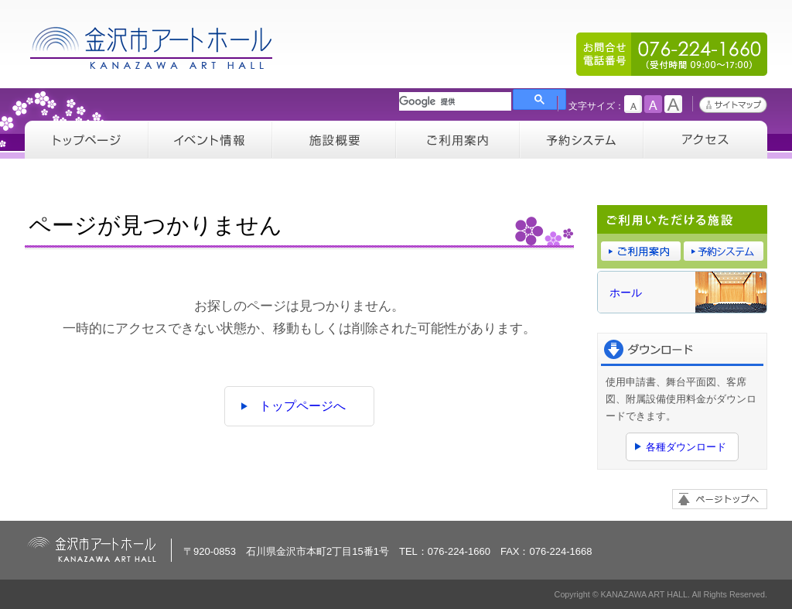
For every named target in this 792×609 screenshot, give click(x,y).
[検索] (455, 101)
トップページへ (302, 405)
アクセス (705, 140)
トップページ (86, 140)
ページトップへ (719, 499)
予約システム (582, 140)
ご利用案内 (458, 140)
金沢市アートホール (152, 47)
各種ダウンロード (686, 447)
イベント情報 (210, 140)
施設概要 (334, 140)
